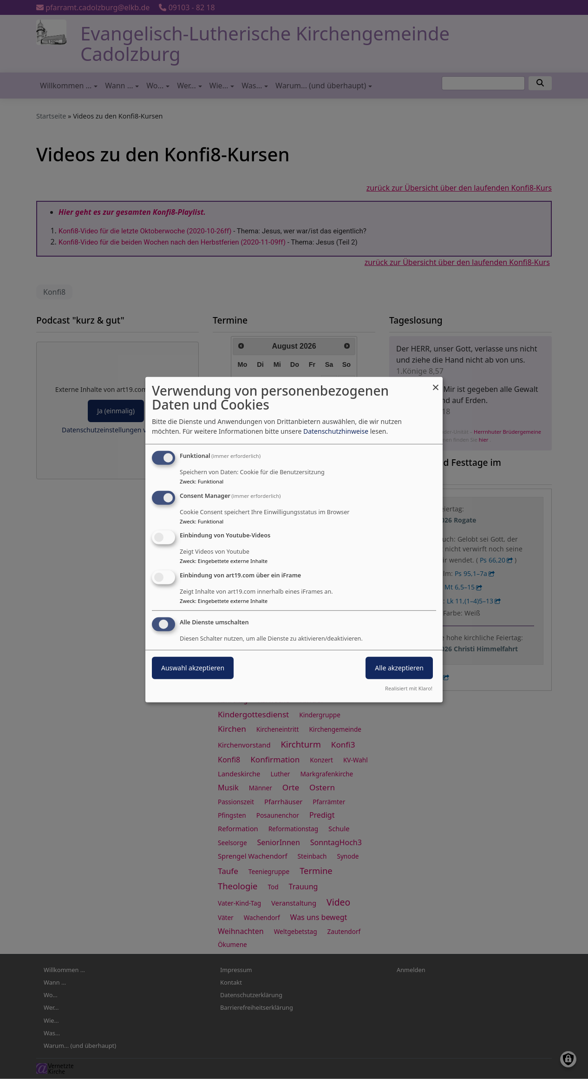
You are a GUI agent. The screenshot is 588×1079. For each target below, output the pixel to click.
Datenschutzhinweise (335, 431)
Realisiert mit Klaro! (408, 688)
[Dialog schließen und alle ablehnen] (436, 382)
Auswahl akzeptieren (192, 667)
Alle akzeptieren (399, 667)
